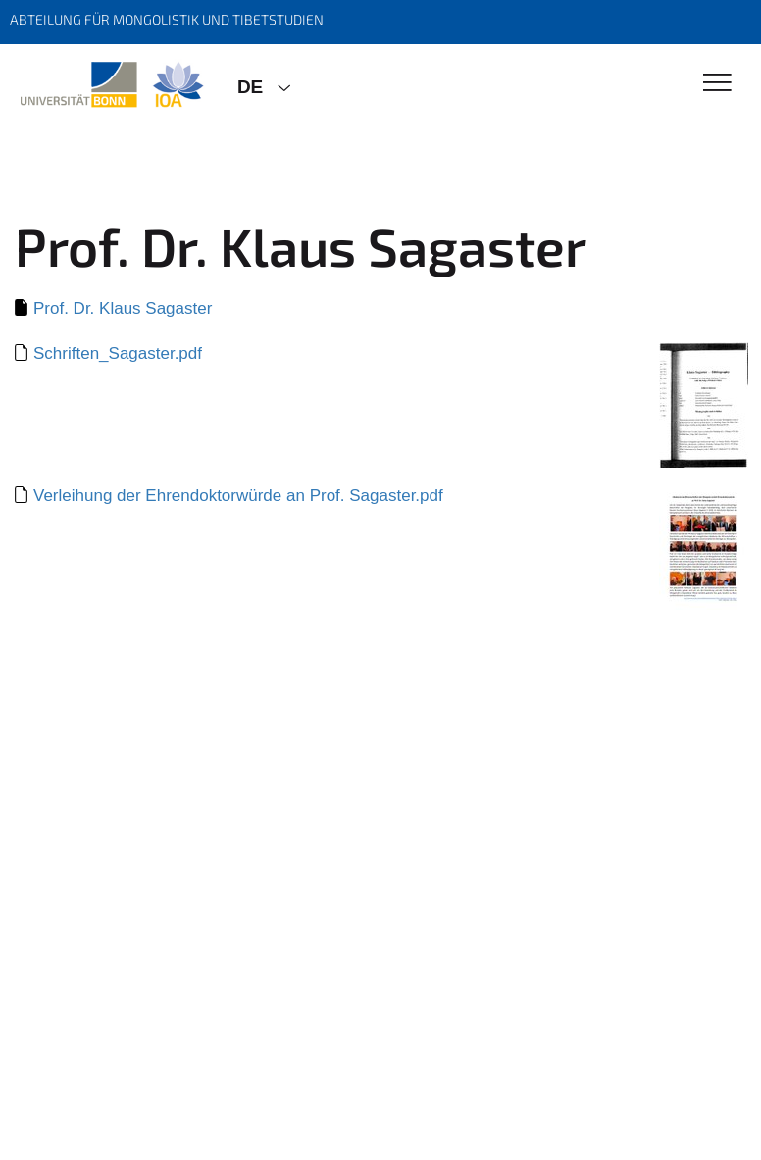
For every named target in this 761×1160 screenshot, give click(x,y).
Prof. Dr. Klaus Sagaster (122, 308)
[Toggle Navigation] (717, 84)
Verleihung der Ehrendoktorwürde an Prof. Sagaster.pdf (238, 495)
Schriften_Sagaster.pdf (117, 353)
